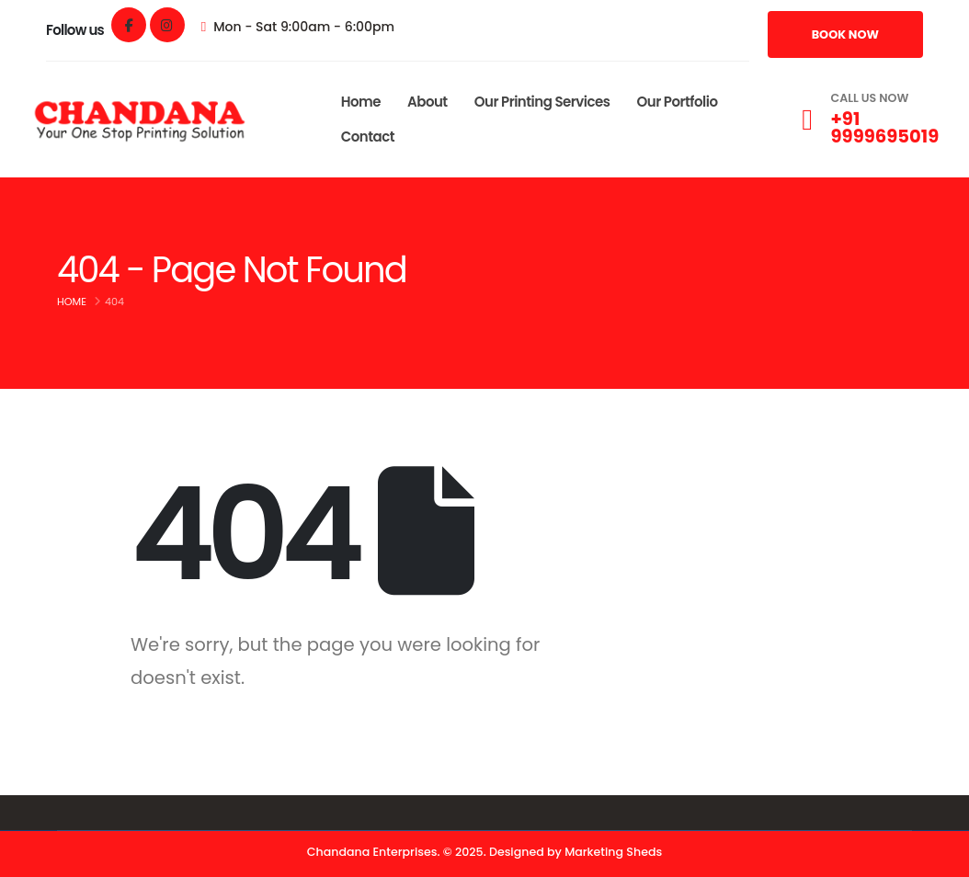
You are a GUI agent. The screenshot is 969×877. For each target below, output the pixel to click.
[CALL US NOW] (865, 119)
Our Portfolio (676, 101)
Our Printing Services (542, 101)
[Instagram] (167, 24)
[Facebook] (128, 24)
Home (361, 101)
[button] (845, 34)
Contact (367, 136)
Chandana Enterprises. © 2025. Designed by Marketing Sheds (484, 852)
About (427, 101)
